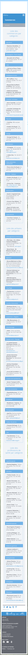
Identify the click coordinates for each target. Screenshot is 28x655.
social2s (7, 609)
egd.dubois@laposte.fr (12, 284)
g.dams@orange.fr (11, 50)
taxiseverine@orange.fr (12, 440)
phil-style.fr (18, 246)
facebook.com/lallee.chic (13, 158)
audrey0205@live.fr (14, 418)
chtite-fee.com (13, 185)
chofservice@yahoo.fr (12, 299)
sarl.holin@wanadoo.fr (12, 335)
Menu (5, 15)
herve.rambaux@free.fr (12, 313)
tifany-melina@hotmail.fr (11, 151)
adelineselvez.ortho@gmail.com (15, 566)
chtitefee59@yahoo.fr (12, 186)
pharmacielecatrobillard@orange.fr (16, 600)
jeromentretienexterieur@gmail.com (16, 361)
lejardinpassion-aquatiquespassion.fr (12, 351)
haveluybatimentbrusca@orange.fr (16, 267)
